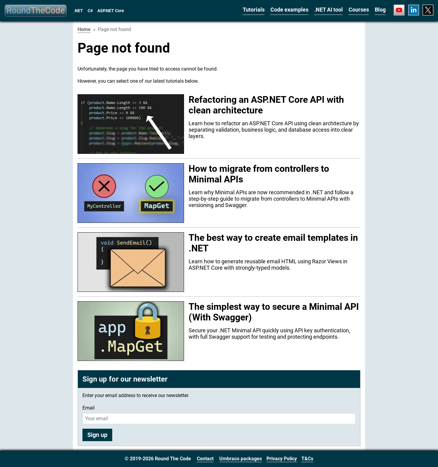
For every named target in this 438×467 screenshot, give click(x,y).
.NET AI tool (328, 9)
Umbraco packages (240, 459)
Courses (359, 9)
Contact (205, 459)
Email (88, 408)
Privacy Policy (281, 459)
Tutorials (254, 9)
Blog (380, 9)
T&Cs (307, 459)
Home (84, 29)
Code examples (289, 9)
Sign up (97, 434)
